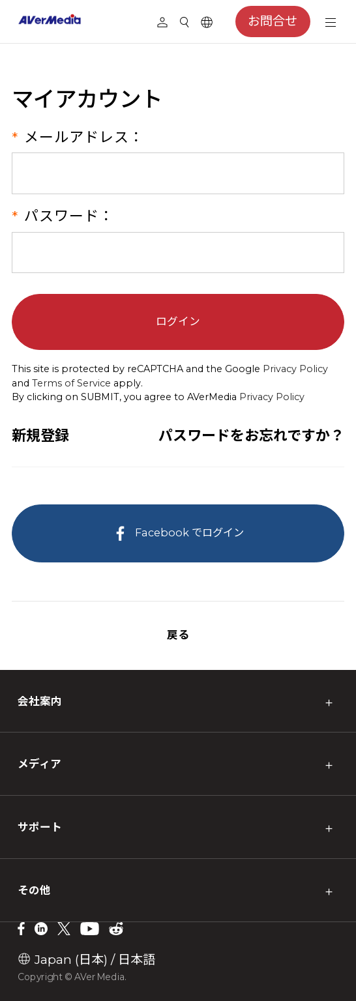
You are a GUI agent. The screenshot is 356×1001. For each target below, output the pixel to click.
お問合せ (272, 21)
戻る (178, 634)
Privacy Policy (295, 369)
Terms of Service (71, 383)
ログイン (178, 321)
